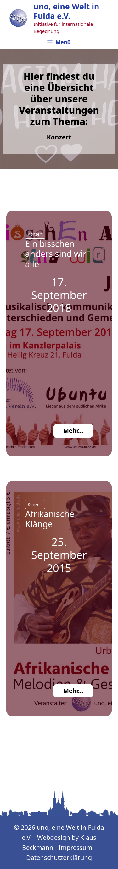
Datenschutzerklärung (59, 857)
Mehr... (73, 431)
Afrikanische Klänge (49, 519)
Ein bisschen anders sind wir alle (55, 254)
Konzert (35, 234)
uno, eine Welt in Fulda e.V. (66, 11)
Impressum (75, 847)
